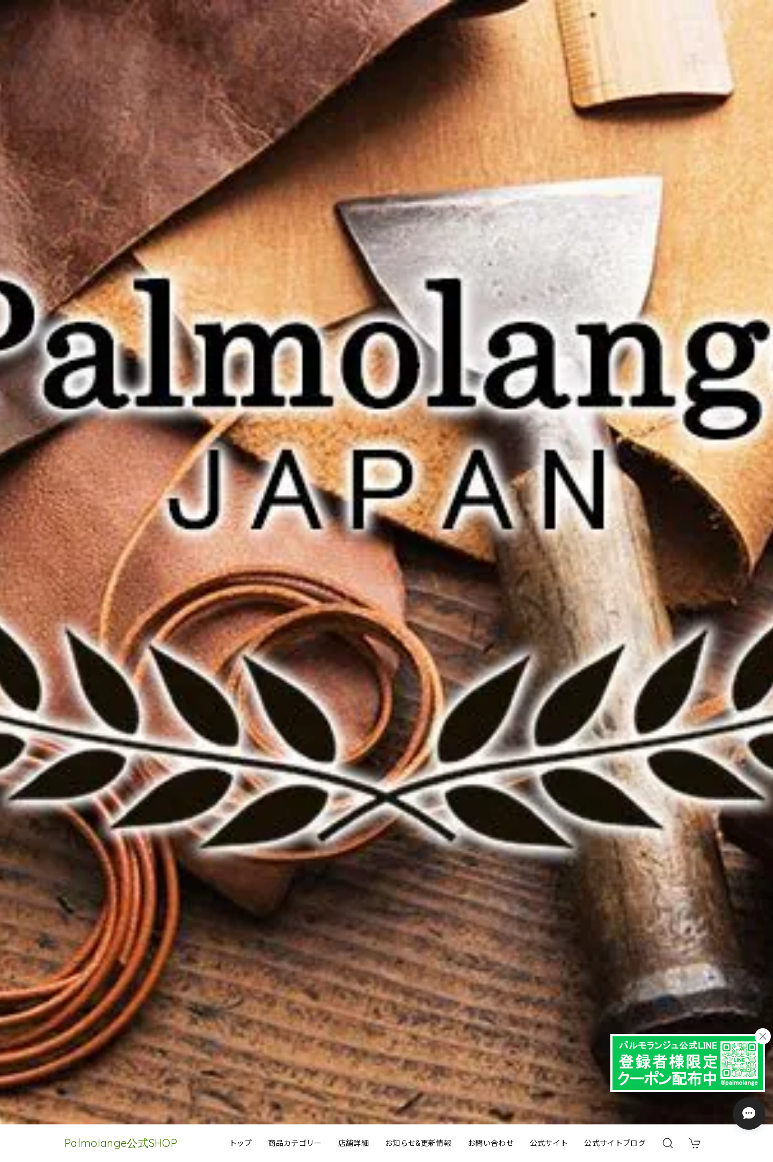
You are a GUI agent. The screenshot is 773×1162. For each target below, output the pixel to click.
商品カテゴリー (295, 1143)
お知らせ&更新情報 (418, 1143)
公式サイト (549, 1143)
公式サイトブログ (615, 1143)
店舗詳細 (353, 1143)
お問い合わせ (491, 1143)
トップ (240, 1143)
